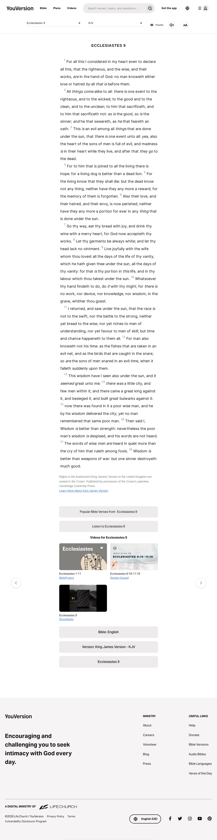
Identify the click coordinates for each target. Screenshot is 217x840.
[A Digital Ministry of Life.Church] (108, 804)
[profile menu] (202, 8)
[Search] (114, 8)
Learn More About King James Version (83, 490)
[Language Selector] (187, 8)
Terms (71, 816)
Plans (56, 8)
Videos (71, 8)
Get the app (169, 8)
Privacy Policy (55, 816)
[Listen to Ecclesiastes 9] (171, 24)
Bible (43, 8)
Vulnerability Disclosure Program (25, 821)
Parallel (156, 25)
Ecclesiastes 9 (54, 23)
